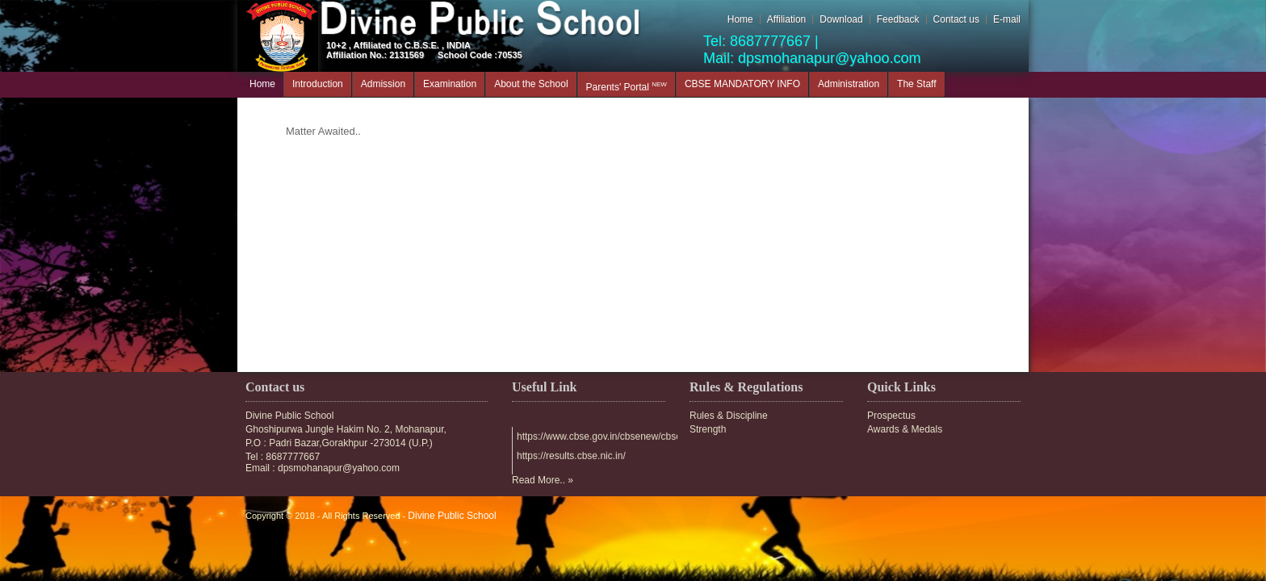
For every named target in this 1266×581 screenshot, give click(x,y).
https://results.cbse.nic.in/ (571, 456)
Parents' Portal (626, 87)
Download (841, 19)
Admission (383, 84)
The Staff (916, 84)
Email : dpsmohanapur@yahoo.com (322, 468)
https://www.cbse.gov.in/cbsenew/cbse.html (609, 437)
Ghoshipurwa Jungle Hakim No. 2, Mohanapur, (345, 429)
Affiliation (786, 19)
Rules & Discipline (729, 415)
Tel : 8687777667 (282, 456)
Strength (708, 429)
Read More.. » (542, 480)
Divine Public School (289, 415)
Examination (449, 84)
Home (740, 19)
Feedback (898, 19)
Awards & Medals (904, 429)
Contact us (956, 19)
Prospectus (891, 415)
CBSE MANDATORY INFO (742, 84)
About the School (531, 84)
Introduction (317, 84)
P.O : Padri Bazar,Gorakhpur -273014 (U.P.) (339, 443)
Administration (848, 84)
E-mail (1007, 19)
